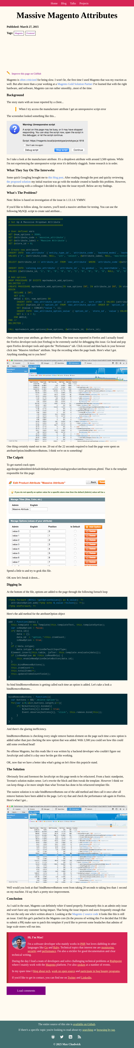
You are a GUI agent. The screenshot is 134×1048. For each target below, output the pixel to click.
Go (46, 959)
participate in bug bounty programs (100, 982)
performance (49, 962)
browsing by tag (106, 1029)
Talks (73, 3)
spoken (81, 976)
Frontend (31, 33)
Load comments (26, 1002)
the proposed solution (19, 181)
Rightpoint (116, 972)
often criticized (28, 79)
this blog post (55, 177)
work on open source (63, 982)
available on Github (84, 1024)
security (32, 962)
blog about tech (41, 982)
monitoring (107, 959)
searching (87, 1029)
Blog (63, 3)
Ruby (56, 959)
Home (54, 3)
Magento (19, 33)
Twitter (72, 989)
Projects (84, 3)
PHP (82, 955)
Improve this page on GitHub (26, 73)
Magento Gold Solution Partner (74, 84)
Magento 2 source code (85, 925)
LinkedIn (86, 989)
